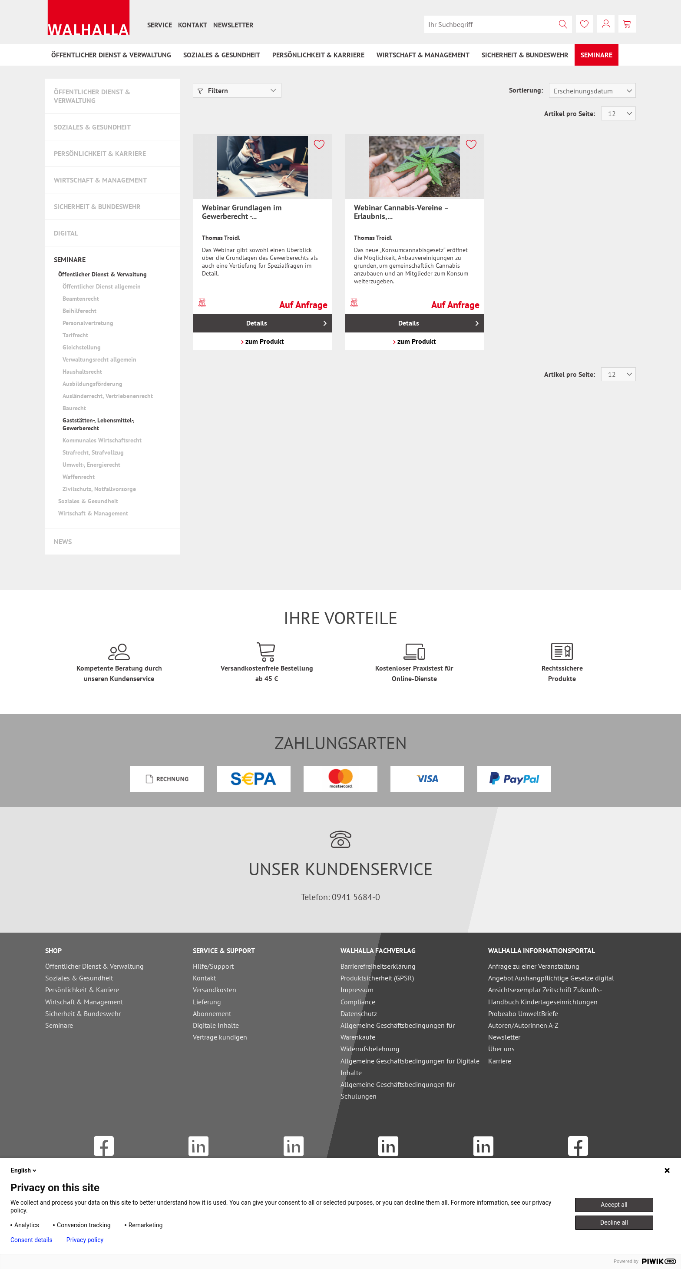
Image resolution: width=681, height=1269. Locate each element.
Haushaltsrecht (82, 371)
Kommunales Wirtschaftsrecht (102, 440)
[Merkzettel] (584, 24)
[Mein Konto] (606, 24)
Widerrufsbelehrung (370, 1048)
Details (286, 321)
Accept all (614, 1204)
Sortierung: (526, 90)
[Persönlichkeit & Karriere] (318, 55)
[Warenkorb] (627, 24)
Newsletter (233, 24)
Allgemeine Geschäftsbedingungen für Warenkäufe (397, 1031)
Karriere (499, 1060)
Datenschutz (358, 1013)
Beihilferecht (79, 311)
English (24, 1170)
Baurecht (74, 408)
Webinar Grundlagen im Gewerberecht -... (241, 212)
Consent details (31, 1239)
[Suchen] (563, 24)
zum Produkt (262, 341)
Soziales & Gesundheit (92, 127)
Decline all (614, 1222)
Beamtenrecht (81, 298)
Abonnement (212, 1013)
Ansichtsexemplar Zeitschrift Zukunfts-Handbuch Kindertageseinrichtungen (545, 995)
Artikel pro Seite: (569, 113)
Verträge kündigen (220, 1037)
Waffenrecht (79, 477)
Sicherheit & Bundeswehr (97, 206)
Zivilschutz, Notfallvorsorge (99, 489)
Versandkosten (214, 989)
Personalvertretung (88, 323)
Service (159, 24)
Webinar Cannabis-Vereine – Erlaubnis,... (401, 212)
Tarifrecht (75, 335)
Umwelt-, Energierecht (91, 464)
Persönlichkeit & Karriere (100, 153)
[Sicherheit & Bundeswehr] (525, 55)
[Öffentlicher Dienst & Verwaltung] (111, 55)
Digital (66, 233)
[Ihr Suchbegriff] (498, 24)
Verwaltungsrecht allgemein (99, 359)
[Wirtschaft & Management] (423, 55)
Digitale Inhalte (216, 1025)
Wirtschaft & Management (100, 180)
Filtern (213, 90)
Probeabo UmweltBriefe (523, 1013)
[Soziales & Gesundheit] (221, 55)
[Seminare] (596, 55)
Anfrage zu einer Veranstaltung (533, 966)
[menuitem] (159, 24)
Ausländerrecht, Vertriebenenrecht (108, 396)
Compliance (357, 1001)
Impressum (357, 989)
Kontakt (192, 24)
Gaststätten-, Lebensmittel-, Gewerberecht (98, 424)
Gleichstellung (82, 347)
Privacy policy (84, 1239)
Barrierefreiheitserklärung (378, 966)
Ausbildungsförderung (92, 384)
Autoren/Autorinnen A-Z (523, 1025)
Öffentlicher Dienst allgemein (102, 286)
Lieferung (207, 1001)
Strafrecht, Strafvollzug (93, 452)
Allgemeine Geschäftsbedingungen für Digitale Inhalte (409, 1066)
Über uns (501, 1048)
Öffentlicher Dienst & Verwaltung (92, 96)
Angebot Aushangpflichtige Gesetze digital (551, 977)
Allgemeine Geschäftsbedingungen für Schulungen (397, 1090)
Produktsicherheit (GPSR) (377, 977)
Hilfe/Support (213, 966)
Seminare (70, 259)
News (63, 541)
